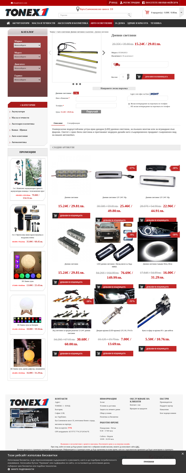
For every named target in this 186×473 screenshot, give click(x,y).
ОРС (137, 447)
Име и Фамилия (63, 98)
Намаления (164, 409)
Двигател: (19, 64)
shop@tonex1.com (19, 3)
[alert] (93, 462)
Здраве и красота (137, 23)
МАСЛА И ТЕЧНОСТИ (43, 23)
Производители (166, 402)
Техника (156, 23)
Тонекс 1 (53, 32)
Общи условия (105, 413)
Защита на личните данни (110, 409)
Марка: (18, 41)
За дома (120, 23)
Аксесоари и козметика (73, 23)
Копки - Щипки (18, 130)
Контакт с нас (135, 405)
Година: (18, 75)
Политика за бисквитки (109, 417)
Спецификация (73, 123)
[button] (63, 469)
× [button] (182, 454)
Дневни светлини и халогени (82, 32)
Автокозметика (18, 142)
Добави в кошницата (71, 216)
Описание (58, 123)
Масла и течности (19, 118)
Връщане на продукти (138, 409)
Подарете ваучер (166, 406)
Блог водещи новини (168, 413)
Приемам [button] (149, 461)
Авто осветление (101, 23)
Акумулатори (20, 23)
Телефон (60, 106)
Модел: (18, 52)
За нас (102, 402)
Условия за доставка (108, 406)
